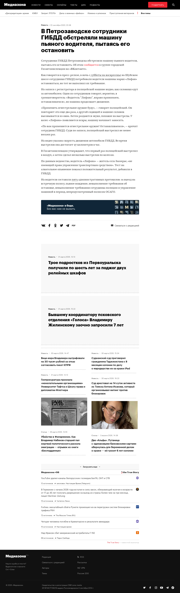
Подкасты (95, 4)
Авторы (45, 567)
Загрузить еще (90, 466)
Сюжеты (49, 4)
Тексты (73, 4)
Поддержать (158, 4)
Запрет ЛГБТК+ (48, 13)
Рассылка (82, 562)
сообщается (91, 65)
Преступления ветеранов (122, 13)
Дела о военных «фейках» (71, 13)
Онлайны (61, 4)
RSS (80, 556)
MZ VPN (81, 567)
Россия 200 (83, 573)
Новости (36, 4)
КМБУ (35, 13)
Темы (44, 573)
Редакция (46, 556)
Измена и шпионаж (97, 13)
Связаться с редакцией (125, 225)
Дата (83, 4)
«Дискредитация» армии (17, 13)
